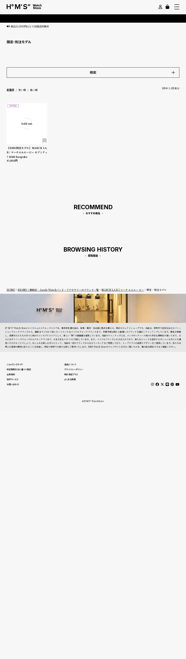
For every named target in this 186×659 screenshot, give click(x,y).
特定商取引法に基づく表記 (19, 369)
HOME (11, 289)
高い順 (33, 90)
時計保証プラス (71, 374)
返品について (70, 364)
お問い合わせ (13, 384)
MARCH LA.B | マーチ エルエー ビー (123, 289)
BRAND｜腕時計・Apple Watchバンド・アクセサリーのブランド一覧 (58, 289)
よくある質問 (70, 379)
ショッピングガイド (15, 364)
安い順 (22, 90)
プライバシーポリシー (73, 369)
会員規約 (11, 374)
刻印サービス (13, 379)
